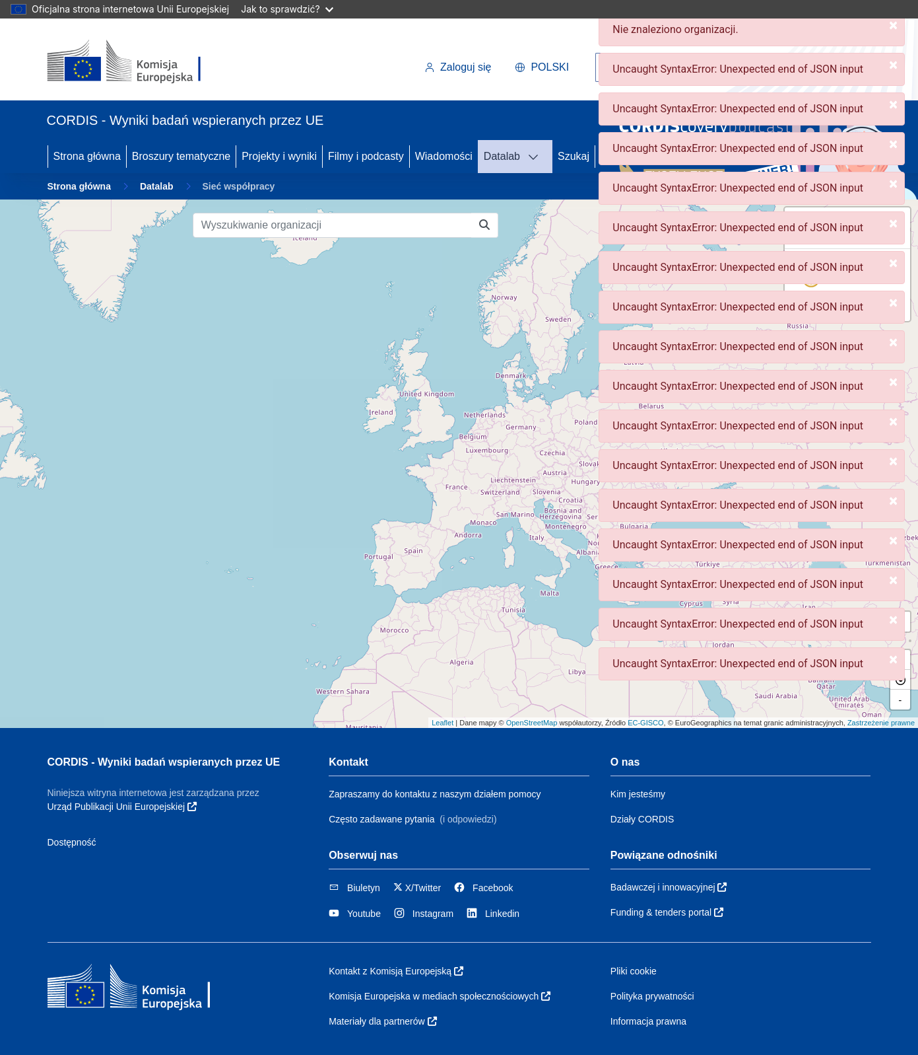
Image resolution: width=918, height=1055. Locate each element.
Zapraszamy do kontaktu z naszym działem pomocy (435, 794)
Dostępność (72, 842)
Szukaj (573, 156)
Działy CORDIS (642, 819)
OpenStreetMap (532, 723)
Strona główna (87, 156)
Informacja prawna (648, 1021)
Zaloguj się (457, 67)
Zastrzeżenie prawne (881, 723)
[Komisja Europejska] (137, 62)
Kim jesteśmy (637, 794)
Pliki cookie (633, 971)
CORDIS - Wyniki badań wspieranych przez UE (164, 762)
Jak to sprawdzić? (287, 9)
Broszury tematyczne (181, 156)
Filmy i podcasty (366, 156)
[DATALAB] (537, 156)
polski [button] (542, 67)
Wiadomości (444, 156)
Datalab (502, 156)
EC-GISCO (645, 723)
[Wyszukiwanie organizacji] (333, 225)
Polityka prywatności (652, 996)
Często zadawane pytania (381, 819)
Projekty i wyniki (279, 156)
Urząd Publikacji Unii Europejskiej (122, 806)
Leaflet (442, 723)
